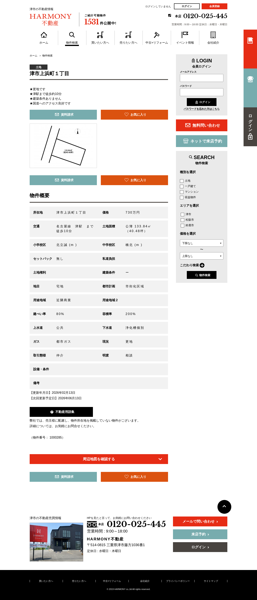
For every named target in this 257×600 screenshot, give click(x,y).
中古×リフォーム (112, 581)
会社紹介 (145, 581)
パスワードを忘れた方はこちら (202, 108)
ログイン (187, 6)
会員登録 (214, 6)
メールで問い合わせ (200, 521)
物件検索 (202, 275)
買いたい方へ (46, 581)
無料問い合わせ (202, 125)
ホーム (33, 55)
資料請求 (64, 114)
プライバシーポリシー (178, 581)
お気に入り (135, 114)
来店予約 (200, 534)
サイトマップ (211, 581)
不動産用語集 (62, 411)
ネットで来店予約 (202, 140)
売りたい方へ (79, 581)
